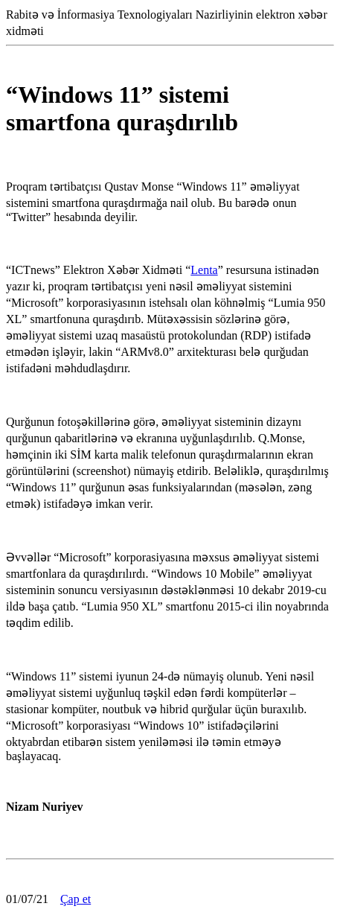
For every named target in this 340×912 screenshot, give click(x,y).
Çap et (75, 899)
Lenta (203, 270)
